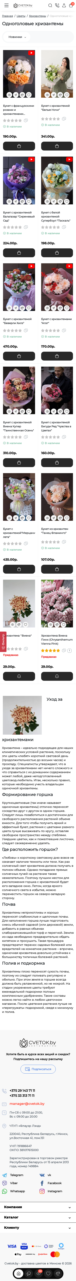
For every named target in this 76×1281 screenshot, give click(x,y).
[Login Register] (64, 5)
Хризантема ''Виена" (17, 635)
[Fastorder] (16, 95)
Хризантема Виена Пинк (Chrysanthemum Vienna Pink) (57, 639)
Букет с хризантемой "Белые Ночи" (55, 107)
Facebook (50, 1183)
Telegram (12, 1175)
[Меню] (6, 5)
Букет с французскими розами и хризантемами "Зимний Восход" (18, 110)
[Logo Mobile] (23, 5)
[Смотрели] (29, 1273)
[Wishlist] (29, 95)
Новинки (17, 37)
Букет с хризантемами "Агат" (56, 321)
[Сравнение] (58, 1273)
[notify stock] (19, 676)
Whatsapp (13, 1191)
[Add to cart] (19, 146)
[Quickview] (9, 95)
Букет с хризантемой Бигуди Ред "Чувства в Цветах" (56, 426)
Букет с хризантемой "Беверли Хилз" (17, 321)
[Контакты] (57, 5)
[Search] (50, 5)
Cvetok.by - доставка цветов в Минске (32, 1263)
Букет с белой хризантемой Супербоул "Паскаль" (55, 216)
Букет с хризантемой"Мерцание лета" (19, 533)
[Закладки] (48, 1273)
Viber (10, 1183)
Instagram (51, 1191)
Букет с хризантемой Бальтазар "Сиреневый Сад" (19, 216)
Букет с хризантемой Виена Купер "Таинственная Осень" (18, 426)
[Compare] (22, 95)
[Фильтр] (3, 642)
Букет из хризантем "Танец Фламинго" (54, 530)
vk (45, 1175)
